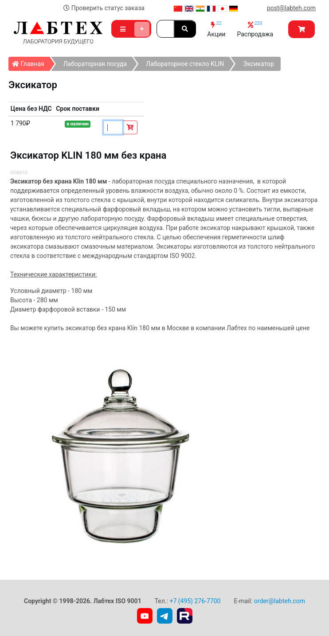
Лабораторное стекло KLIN (185, 63)
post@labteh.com (291, 8)
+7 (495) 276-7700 (194, 601)
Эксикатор (258, 63)
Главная (31, 62)
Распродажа (255, 29)
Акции (216, 29)
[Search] (165, 29)
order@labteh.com (279, 601)
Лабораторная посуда (95, 63)
